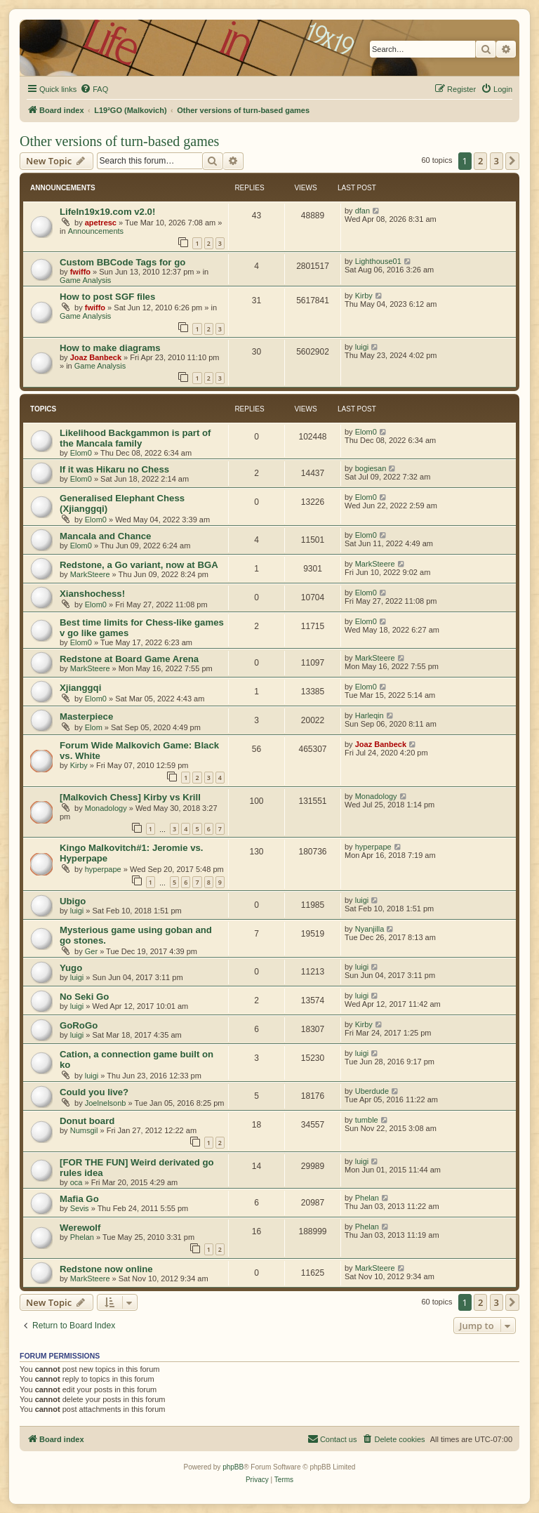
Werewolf (80, 1227)
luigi (362, 347)
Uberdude (372, 1091)
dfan (362, 210)
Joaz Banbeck (95, 357)
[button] (512, 160)
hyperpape (103, 869)
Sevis (79, 1208)
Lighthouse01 (378, 261)
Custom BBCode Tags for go (122, 262)
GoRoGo (79, 1025)
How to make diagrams (110, 348)
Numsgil (84, 1130)
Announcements (96, 231)
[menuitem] (94, 89)
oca (76, 1182)
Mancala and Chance (105, 536)
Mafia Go (79, 1199)
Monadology (106, 808)
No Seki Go (84, 996)
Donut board (87, 1121)
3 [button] (496, 160)
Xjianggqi (80, 687)
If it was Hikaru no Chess (114, 469)
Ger (91, 951)
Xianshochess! (92, 593)
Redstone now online (106, 1269)
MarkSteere (90, 574)
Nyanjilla (370, 929)
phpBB (233, 1467)
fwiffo (80, 271)
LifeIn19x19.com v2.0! (107, 211)
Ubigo (73, 901)
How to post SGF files (107, 296)
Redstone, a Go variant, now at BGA (139, 565)
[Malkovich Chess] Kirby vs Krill (130, 797)
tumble (366, 1120)
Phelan (367, 1198)
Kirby (364, 295)
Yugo (71, 968)
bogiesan (371, 468)
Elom (93, 727)
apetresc (101, 222)
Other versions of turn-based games (119, 141)
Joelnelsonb (105, 1103)
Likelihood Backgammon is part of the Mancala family (135, 438)
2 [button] (480, 160)
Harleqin (369, 715)
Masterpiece (86, 716)
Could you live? (94, 1092)
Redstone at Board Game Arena (129, 659)
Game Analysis (85, 280)
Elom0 (81, 453)
